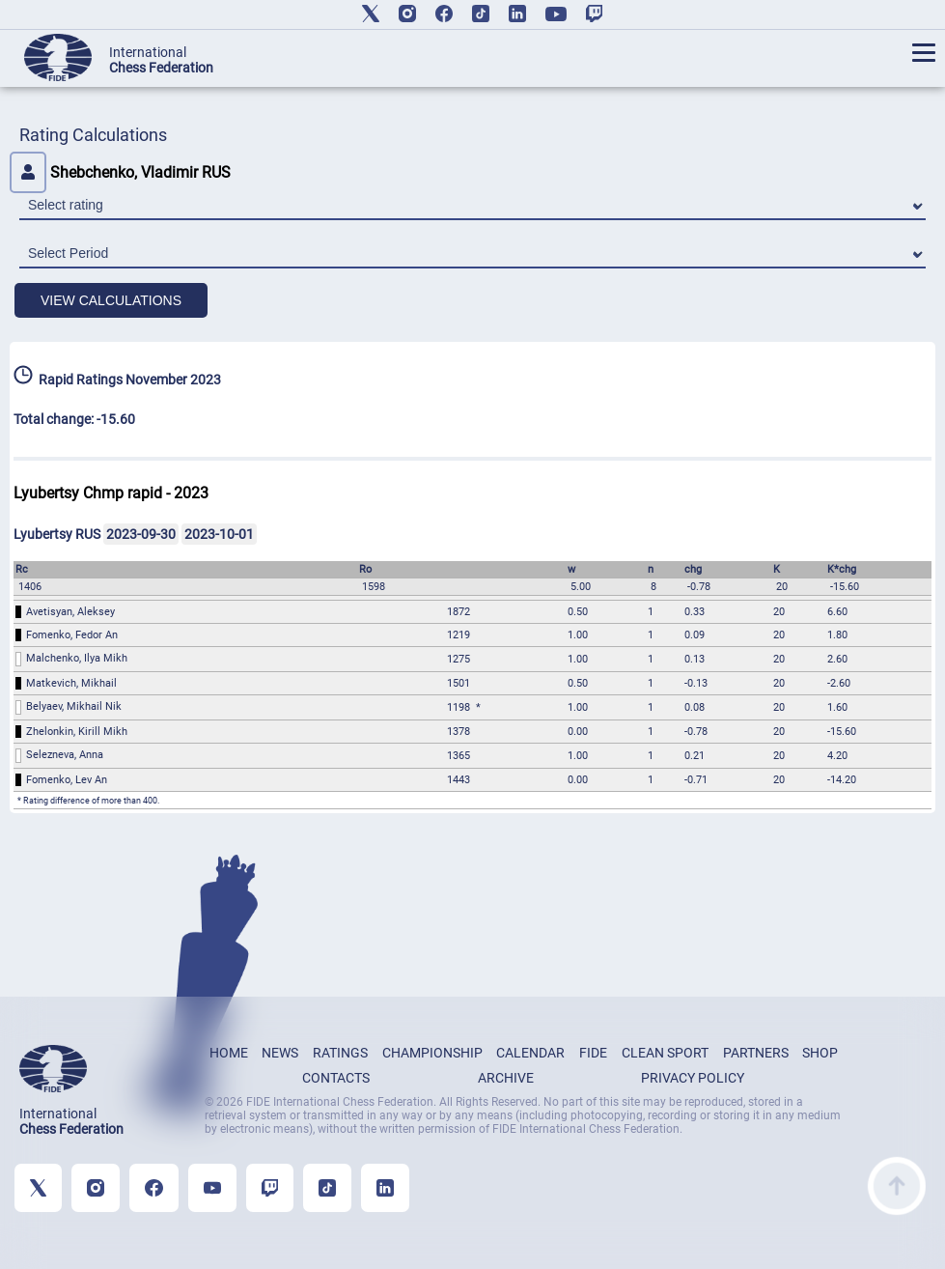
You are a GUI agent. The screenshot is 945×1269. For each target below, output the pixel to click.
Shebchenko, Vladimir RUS (120, 172)
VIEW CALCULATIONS (111, 300)
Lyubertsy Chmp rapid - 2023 (111, 493)
